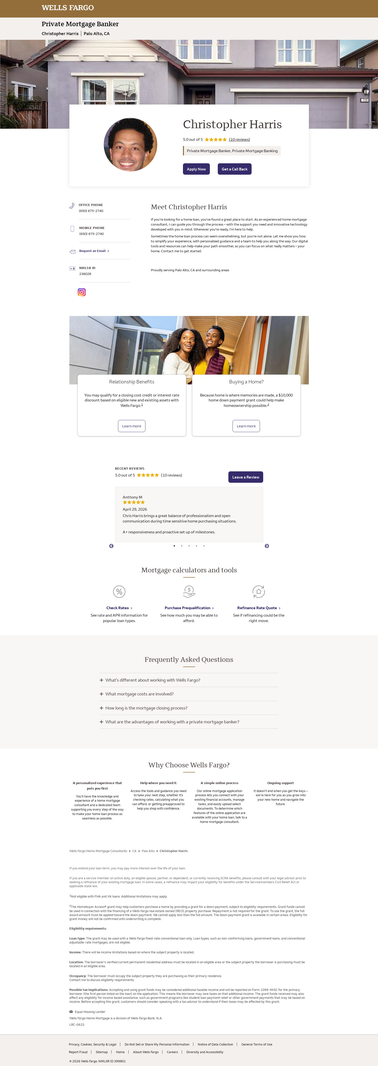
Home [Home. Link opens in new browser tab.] (120, 1052)
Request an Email (92, 251)
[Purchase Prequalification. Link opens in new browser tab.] (189, 595)
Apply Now (196, 169)
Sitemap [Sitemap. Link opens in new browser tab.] (102, 1052)
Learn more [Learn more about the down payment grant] (246, 426)
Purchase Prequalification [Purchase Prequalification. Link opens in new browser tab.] (187, 607)
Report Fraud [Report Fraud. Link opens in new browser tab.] (78, 1052)
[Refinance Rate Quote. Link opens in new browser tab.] (259, 595)
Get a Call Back (235, 169)
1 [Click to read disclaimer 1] (142, 404)
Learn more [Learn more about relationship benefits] (131, 426)
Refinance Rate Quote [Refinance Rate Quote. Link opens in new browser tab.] (257, 607)
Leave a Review (245, 477)
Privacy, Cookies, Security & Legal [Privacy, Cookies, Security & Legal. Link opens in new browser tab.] (92, 1044)
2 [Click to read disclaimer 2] (268, 404)
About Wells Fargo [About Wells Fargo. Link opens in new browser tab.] (146, 1052)
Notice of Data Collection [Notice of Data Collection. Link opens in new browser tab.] (215, 1044)
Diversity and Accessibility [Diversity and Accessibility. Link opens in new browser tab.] (204, 1052)
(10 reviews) (239, 139)
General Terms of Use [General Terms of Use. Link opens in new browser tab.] (256, 1044)
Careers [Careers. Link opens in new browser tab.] (172, 1052)
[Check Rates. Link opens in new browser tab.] (119, 595)
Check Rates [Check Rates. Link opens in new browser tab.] (117, 607)
